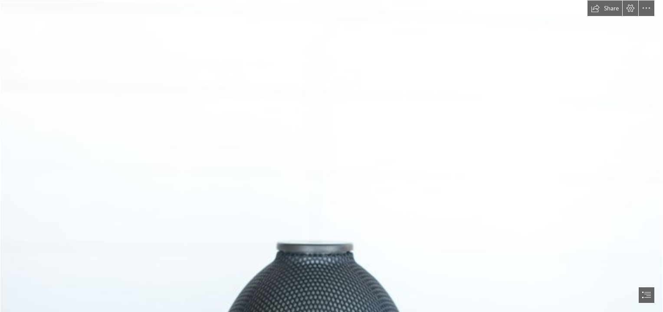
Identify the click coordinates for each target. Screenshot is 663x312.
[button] (605, 8)
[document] (331, 156)
